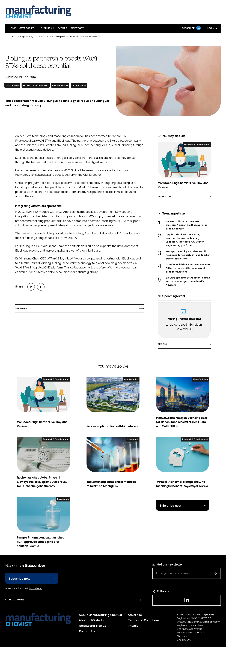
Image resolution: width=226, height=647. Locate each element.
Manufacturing (131, 379)
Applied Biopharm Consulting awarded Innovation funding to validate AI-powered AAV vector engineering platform (185, 240)
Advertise (135, 615)
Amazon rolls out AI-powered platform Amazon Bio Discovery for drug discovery (186, 225)
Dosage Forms (79, 85)
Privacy (133, 625)
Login (210, 28)
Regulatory (132, 439)
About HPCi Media (91, 620)
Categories (26, 28)
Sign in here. (35, 588)
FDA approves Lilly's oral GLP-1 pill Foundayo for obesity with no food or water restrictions (188, 255)
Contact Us (87, 631)
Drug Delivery (12, 85)
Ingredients (63, 499)
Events (62, 28)
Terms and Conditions (143, 620)
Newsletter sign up (92, 625)
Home (12, 28)
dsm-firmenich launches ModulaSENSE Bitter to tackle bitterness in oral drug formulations (188, 268)
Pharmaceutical (60, 85)
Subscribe (191, 28)
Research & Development (35, 85)
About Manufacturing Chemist (100, 615)
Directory (77, 28)
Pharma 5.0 (47, 28)
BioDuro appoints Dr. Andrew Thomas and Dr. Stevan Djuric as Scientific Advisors (188, 281)
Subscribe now (170, 505)
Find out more (14, 599)
